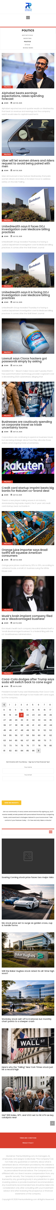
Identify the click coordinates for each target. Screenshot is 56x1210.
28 (10, 720)
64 (10, 740)
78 (39, 745)
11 (15, 710)
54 (4, 735)
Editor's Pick (27, 35)
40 (27, 725)
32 (33, 720)
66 (22, 740)
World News (28, 48)
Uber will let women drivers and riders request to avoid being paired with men (28, 163)
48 (22, 730)
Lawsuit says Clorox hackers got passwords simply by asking (24, 360)
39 (22, 725)
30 (22, 720)
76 (27, 745)
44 (50, 725)
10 (10, 710)
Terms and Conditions (28, 1138)
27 (4, 720)
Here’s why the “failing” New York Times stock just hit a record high (27, 1068)
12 (21, 710)
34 (45, 720)
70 (45, 740)
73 (10, 745)
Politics (27, 42)
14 (33, 710)
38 (16, 725)
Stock (27, 45)
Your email (28, 777)
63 (4, 740)
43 (45, 725)
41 (33, 725)
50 (33, 730)
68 (33, 740)
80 (50, 745)
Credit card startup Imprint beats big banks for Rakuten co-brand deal (28, 489)
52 (45, 730)
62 (50, 735)
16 (44, 710)
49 (27, 730)
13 (27, 710)
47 (16, 730)
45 (4, 730)
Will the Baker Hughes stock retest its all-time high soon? (28, 972)
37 (10, 725)
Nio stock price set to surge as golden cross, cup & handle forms (27, 924)
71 (50, 740)
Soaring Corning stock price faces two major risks (28, 877)
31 (27, 720)
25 (45, 715)
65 (16, 740)
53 (50, 730)
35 (50, 720)
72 (4, 745)
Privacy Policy (28, 1143)
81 (4, 750)
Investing (27, 38)
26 (50, 715)
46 (10, 730)
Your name (28, 769)
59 (33, 735)
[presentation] (28, 787)
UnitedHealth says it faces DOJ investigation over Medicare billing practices (26, 229)
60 (39, 735)
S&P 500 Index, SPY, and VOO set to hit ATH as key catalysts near (28, 1116)
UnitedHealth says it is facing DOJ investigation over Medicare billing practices (26, 295)
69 (39, 740)
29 (16, 720)
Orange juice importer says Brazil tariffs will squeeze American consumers (25, 553)
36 (4, 725)
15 (39, 710)
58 (27, 735)
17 (50, 710)
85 (27, 750)
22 (27, 715)
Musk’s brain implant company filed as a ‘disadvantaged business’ (27, 617)
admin (6, 103)
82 (10, 750)
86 (33, 750)
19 (10, 715)
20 (16, 715)
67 (27, 740)
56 (16, 735)
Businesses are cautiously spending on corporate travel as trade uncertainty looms (27, 424)
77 (33, 745)
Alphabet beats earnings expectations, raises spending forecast (23, 96)
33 (39, 720)
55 (10, 735)
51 (39, 730)
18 (4, 715)
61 (44, 735)
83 (16, 750)
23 (33, 715)
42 (39, 725)
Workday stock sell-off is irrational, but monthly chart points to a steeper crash (26, 1020)
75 (22, 745)
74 (16, 745)
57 (22, 735)
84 (22, 750)
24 (39, 715)
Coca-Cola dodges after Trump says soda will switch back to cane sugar (28, 680)
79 (45, 745)
